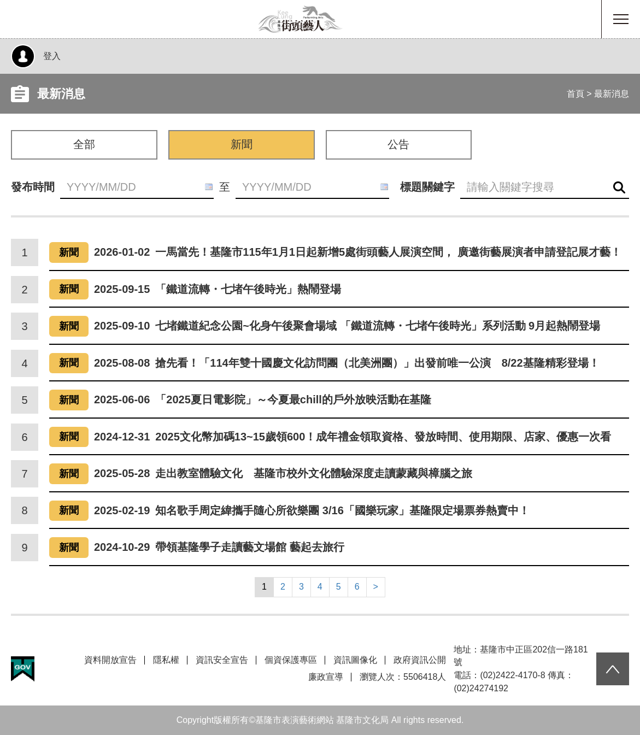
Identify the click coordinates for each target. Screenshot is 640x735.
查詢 (619, 188)
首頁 (575, 93)
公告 (398, 144)
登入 (52, 56)
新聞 (242, 144)
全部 (84, 144)
